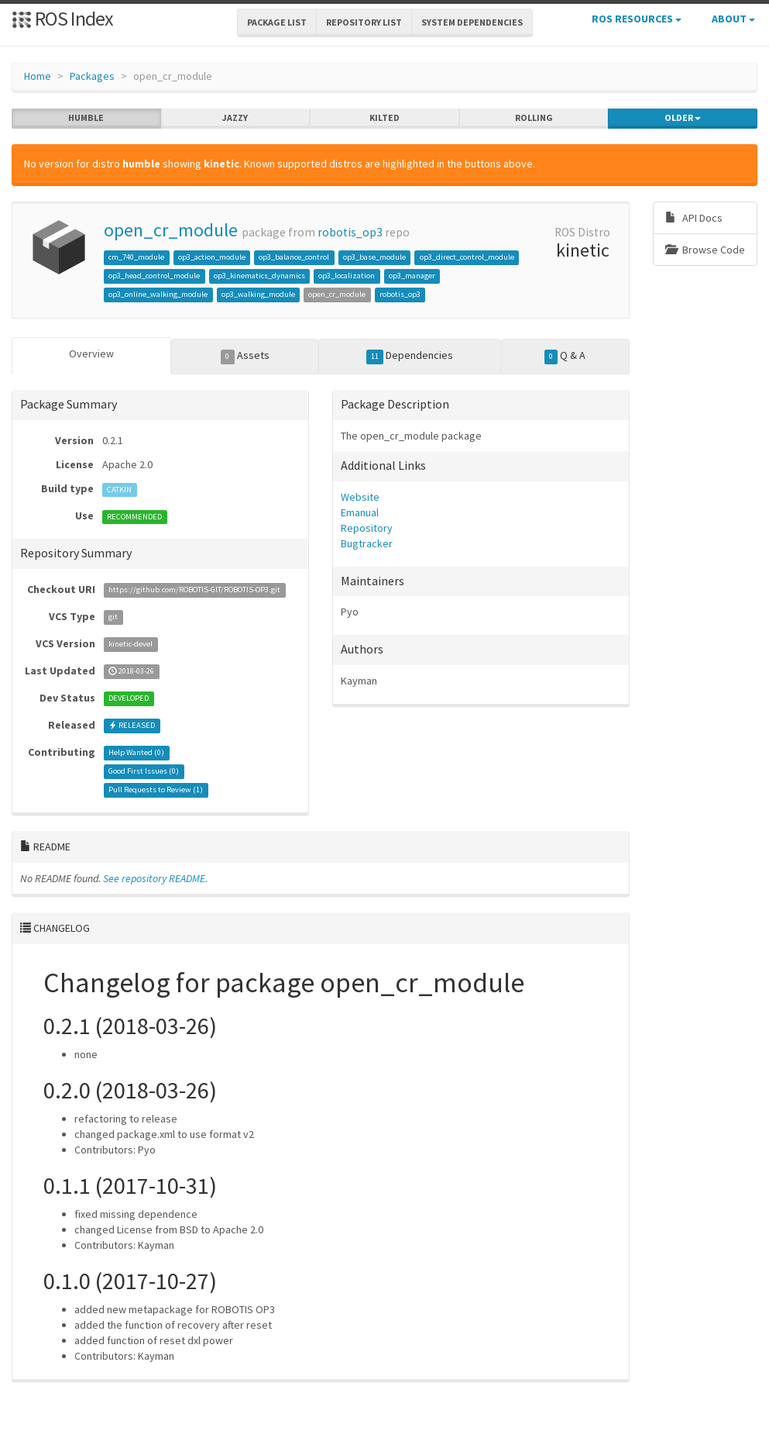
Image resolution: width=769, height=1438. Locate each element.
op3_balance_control (294, 257)
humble (86, 118)
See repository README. (155, 878)
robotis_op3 (350, 232)
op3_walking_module (258, 294)
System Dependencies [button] (472, 22)
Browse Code (705, 250)
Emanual (360, 512)
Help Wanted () (136, 753)
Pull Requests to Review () (155, 790)
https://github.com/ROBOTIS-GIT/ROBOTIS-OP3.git (194, 590)
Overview (91, 353)
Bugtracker (367, 543)
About (733, 19)
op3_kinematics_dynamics (259, 276)
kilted (384, 118)
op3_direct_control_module (467, 257)
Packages (92, 76)
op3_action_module (211, 257)
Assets (245, 356)
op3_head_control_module (154, 276)
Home (37, 76)
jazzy (235, 118)
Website (360, 497)
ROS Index (62, 18)
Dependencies (410, 356)
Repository (367, 528)
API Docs (694, 218)
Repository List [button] (364, 22)
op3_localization (346, 276)
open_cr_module (171, 230)
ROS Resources (636, 19)
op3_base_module (374, 257)
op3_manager (412, 276)
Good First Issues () (143, 772)
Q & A (565, 356)
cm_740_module (136, 257)
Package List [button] (277, 22)
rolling (534, 118)
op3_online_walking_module (158, 294)
